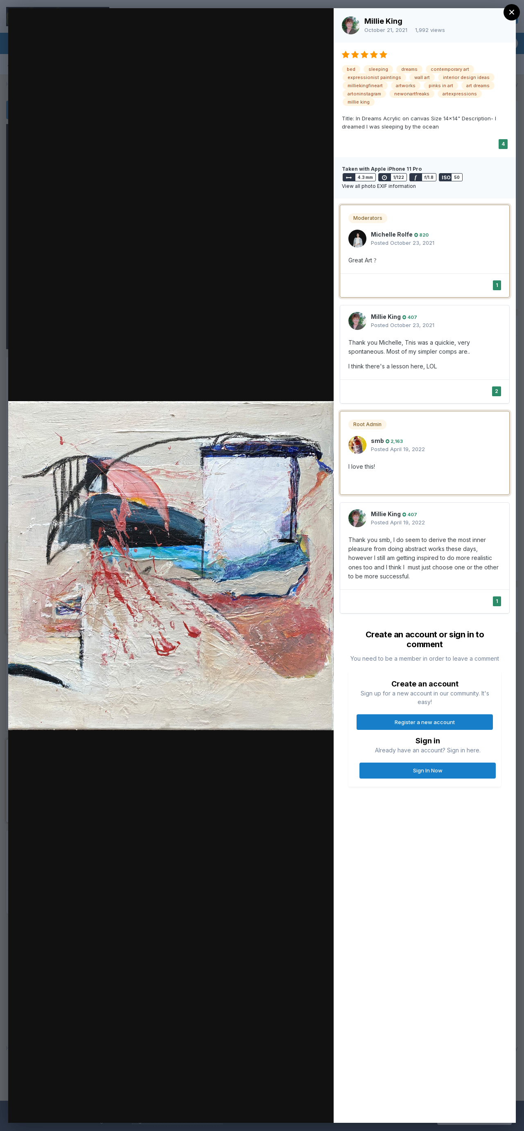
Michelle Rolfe (392, 234)
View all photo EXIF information (379, 186)
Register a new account (425, 722)
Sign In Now (428, 770)
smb (377, 440)
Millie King (383, 21)
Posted (402, 242)
